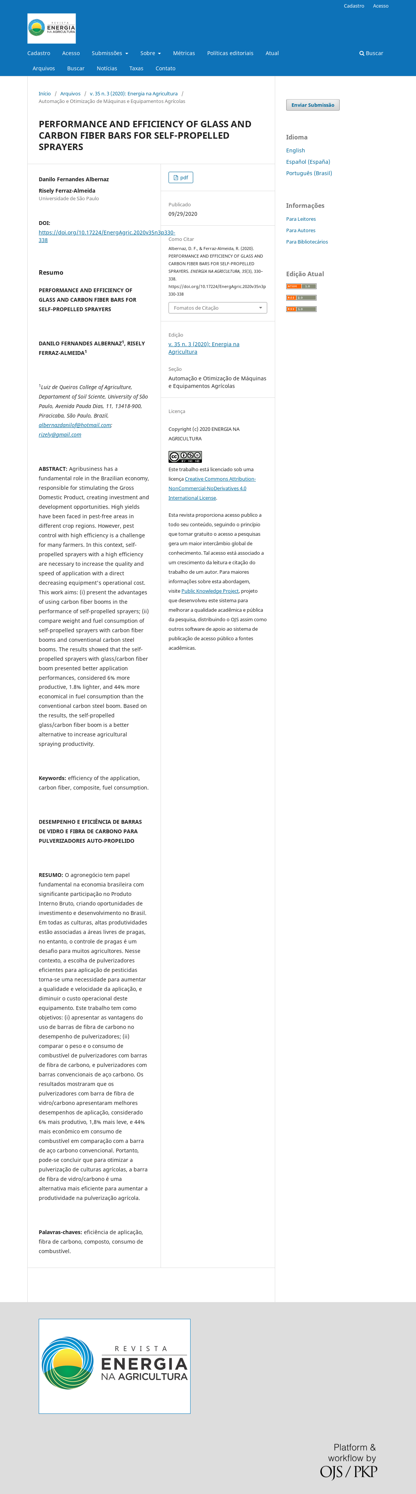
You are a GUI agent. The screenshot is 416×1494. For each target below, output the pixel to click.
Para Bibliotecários (307, 241)
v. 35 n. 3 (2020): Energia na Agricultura (134, 93)
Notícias (107, 68)
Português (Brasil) (309, 173)
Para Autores (300, 230)
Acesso (71, 53)
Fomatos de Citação (196, 307)
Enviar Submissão (313, 104)
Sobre (148, 53)
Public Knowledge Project (210, 590)
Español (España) (308, 161)
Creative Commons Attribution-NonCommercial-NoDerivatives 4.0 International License (212, 488)
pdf (183, 177)
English (295, 150)
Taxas (136, 68)
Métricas (184, 53)
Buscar (76, 68)
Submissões (108, 53)
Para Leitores (301, 218)
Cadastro (38, 53)
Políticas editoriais (230, 53)
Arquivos (44, 68)
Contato (165, 68)
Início (45, 93)
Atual (272, 53)
